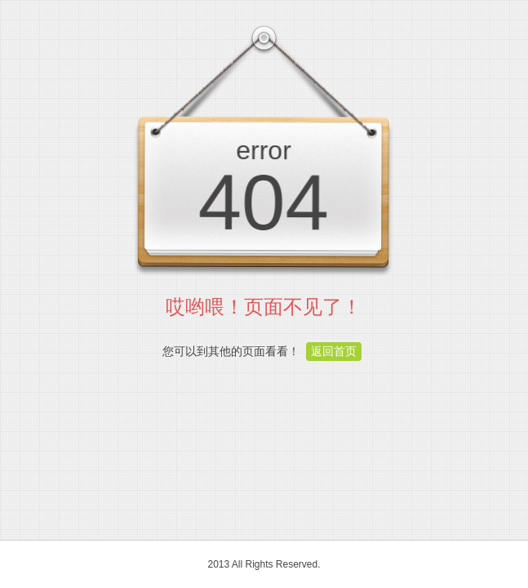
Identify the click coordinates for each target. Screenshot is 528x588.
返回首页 (334, 351)
